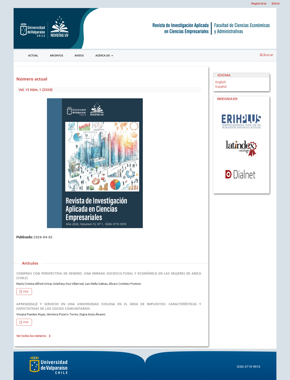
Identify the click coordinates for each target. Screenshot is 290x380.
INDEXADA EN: (225, 99)
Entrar (276, 3)
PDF (26, 291)
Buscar (266, 55)
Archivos (56, 55)
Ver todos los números (31, 335)
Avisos (79, 55)
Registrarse (258, 3)
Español (221, 86)
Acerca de (103, 55)
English (220, 82)
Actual (33, 55)
